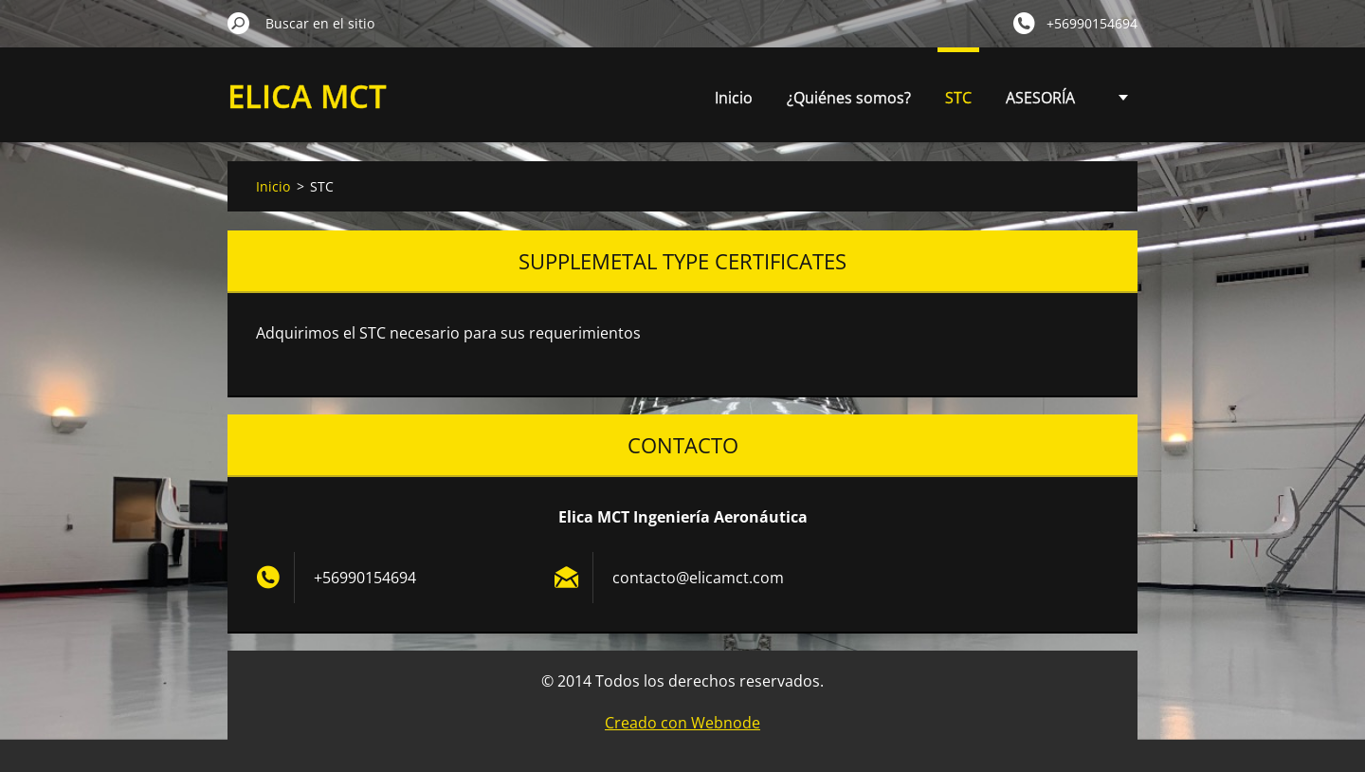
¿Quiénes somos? (849, 97)
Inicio (734, 97)
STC (958, 97)
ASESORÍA (1040, 97)
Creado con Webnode (682, 722)
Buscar (239, 23)
